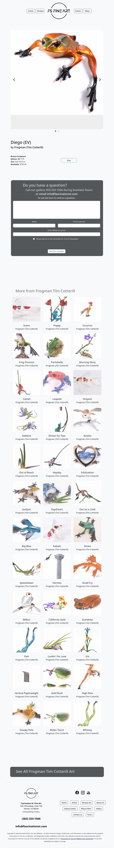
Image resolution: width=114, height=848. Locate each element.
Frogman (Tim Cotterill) (28, 147)
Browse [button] (40, 11)
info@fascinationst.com (31, 826)
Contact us (77, 814)
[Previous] (14, 79)
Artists (74, 802)
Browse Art (86, 802)
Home (64, 802)
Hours (89, 814)
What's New (86, 808)
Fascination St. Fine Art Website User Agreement (77, 839)
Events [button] (78, 11)
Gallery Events (70, 808)
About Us (100, 802)
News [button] (87, 11)
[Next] (99, 79)
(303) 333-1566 (31, 818)
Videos (99, 808)
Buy (69, 160)
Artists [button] (30, 11)
